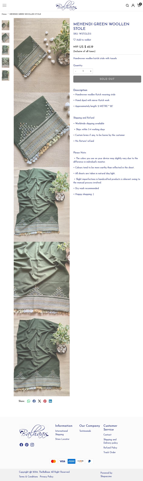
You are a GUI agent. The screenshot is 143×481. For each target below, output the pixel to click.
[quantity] (83, 71)
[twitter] (39, 401)
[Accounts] (133, 5)
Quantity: (78, 65)
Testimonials (85, 431)
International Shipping (61, 433)
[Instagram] (32, 445)
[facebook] (34, 401)
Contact (107, 435)
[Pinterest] (26, 445)
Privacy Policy (46, 477)
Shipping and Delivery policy (110, 441)
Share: (22, 401)
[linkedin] (50, 401)
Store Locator (62, 439)
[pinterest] (45, 401)
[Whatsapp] (28, 401)
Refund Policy (110, 448)
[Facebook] (21, 445)
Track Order (109, 452)
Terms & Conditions (28, 477)
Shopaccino (106, 476)
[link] (127, 5)
